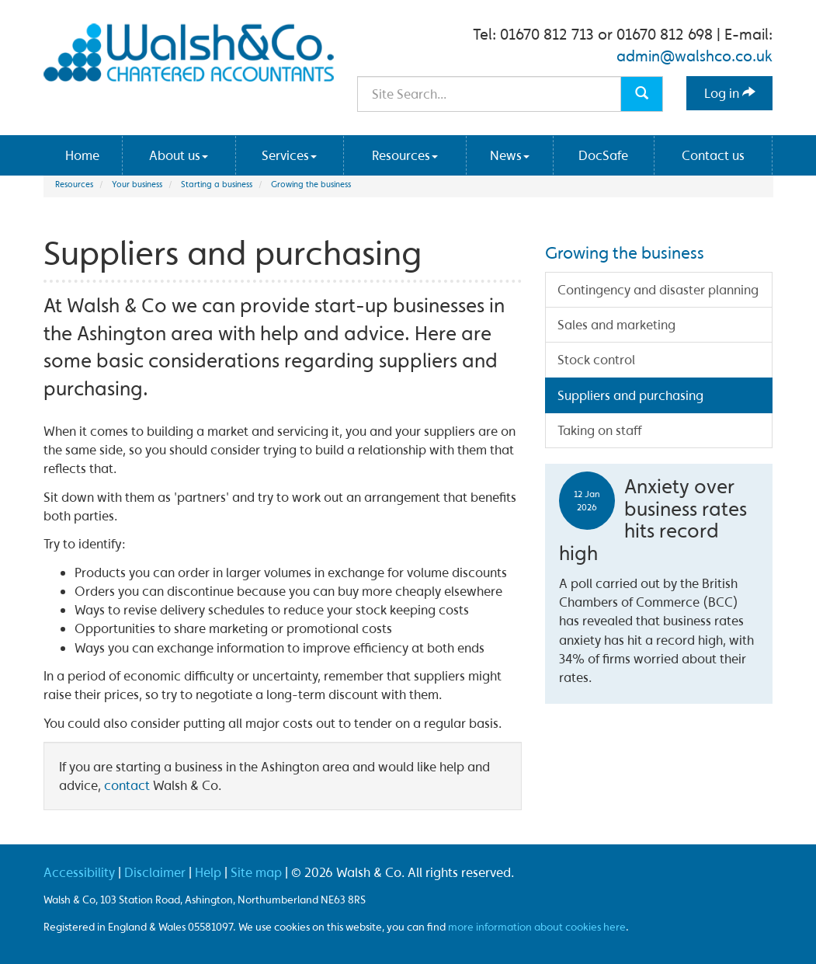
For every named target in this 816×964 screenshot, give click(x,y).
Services (289, 155)
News (510, 155)
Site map (256, 872)
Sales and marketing (616, 324)
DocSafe (603, 155)
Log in (729, 93)
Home (82, 155)
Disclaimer (155, 872)
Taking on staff (599, 430)
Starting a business (216, 184)
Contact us (713, 155)
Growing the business (311, 184)
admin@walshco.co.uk (694, 55)
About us (178, 155)
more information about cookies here (537, 927)
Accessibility (79, 872)
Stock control (596, 359)
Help (208, 872)
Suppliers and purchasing (630, 395)
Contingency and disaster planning (658, 289)
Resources (405, 155)
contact (127, 785)
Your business (137, 184)
